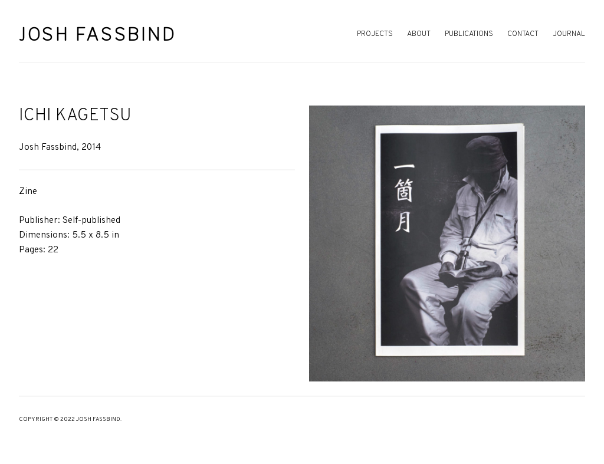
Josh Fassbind (97, 34)
